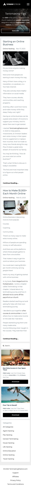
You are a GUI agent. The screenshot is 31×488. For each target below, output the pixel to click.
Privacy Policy (15, 480)
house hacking (8, 443)
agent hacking (8, 431)
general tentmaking (10, 439)
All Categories (8, 427)
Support (16, 473)
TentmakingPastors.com (18, 128)
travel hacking (8, 459)
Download (15, 382)
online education (9, 451)
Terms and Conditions (15, 484)
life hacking (7, 447)
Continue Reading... (11, 183)
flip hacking (7, 435)
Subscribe (15, 31)
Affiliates (15, 477)
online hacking (8, 49)
